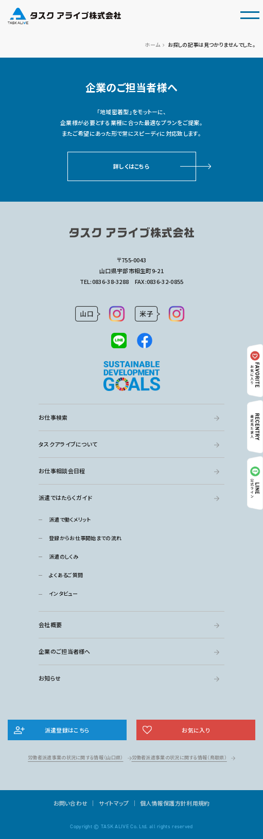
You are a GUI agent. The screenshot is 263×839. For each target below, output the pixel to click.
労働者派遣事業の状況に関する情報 (75, 757)
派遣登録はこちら (67, 730)
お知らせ (50, 678)
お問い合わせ (71, 803)
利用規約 (197, 803)
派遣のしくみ (63, 556)
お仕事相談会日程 (62, 471)
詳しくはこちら (131, 166)
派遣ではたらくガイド (65, 497)
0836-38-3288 (110, 281)
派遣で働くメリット (70, 519)
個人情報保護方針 (163, 803)
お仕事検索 (53, 417)
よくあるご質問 (66, 575)
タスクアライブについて (68, 444)
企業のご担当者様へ (65, 651)
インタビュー (63, 593)
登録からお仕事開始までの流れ (85, 538)
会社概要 (50, 624)
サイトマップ (114, 803)
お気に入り (196, 730)
